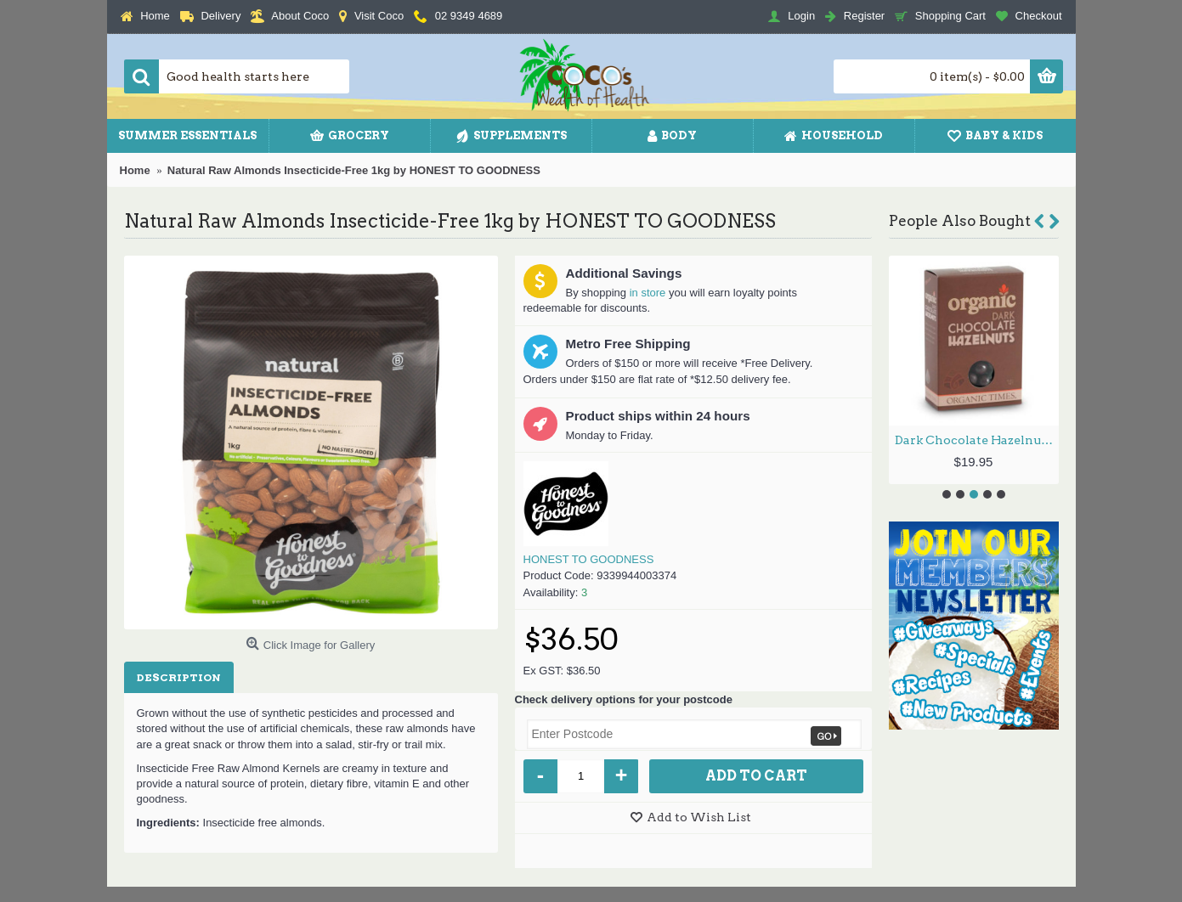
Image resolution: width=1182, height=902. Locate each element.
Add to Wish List (699, 817)
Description (179, 677)
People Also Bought (960, 220)
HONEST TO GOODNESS (588, 559)
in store (648, 292)
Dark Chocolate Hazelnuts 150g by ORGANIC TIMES (977, 440)
